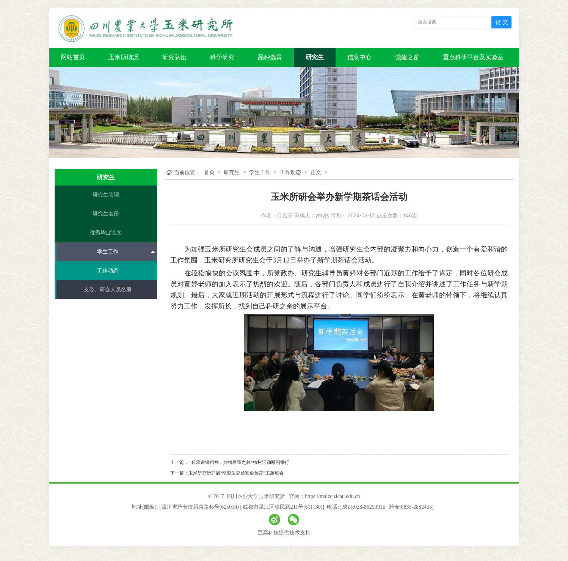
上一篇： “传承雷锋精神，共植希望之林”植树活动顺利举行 (229, 462)
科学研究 (222, 57)
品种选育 (270, 57)
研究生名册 (106, 214)
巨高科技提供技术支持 (284, 533)
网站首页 (73, 57)
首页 (209, 172)
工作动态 (107, 270)
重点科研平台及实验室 (473, 57)
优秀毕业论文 (106, 233)
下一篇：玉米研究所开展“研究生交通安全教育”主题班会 (227, 473)
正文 (316, 172)
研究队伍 (174, 57)
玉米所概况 (123, 57)
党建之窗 (407, 57)
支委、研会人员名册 (108, 289)
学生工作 (126, 251)
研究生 (315, 57)
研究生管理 (106, 195)
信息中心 (359, 57)
